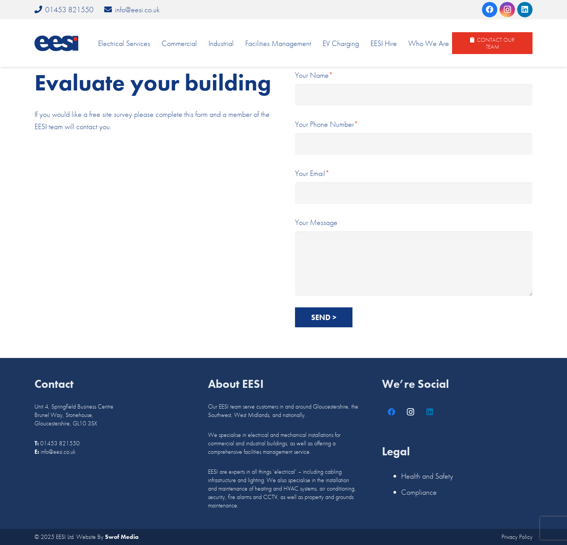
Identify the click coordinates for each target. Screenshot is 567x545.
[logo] (56, 43)
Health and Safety (427, 476)
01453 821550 (60, 443)
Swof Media (122, 537)
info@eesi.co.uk (58, 452)
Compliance (419, 492)
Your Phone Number (414, 137)
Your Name (414, 88)
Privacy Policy (517, 537)
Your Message (414, 256)
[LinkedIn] (525, 9)
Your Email (414, 186)
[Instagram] (507, 9)
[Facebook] (489, 9)
